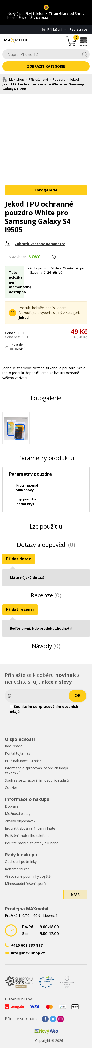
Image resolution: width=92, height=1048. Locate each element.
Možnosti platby (17, 813)
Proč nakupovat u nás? (23, 760)
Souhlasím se (44, 709)
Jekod (74, 79)
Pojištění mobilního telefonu (27, 835)
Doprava (12, 806)
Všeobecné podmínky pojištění (29, 876)
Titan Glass (59, 13)
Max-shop (13, 79)
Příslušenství (38, 79)
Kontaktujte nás (17, 753)
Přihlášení (52, 29)
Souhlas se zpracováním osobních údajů (37, 780)
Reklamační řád (17, 869)
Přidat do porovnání (17, 347)
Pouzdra (59, 79)
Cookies (11, 787)
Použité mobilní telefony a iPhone (31, 843)
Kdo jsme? (13, 746)
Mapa (75, 895)
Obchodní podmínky (21, 861)
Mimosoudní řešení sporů (25, 883)
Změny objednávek (20, 821)
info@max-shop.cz (28, 952)
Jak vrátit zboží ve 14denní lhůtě (30, 828)
